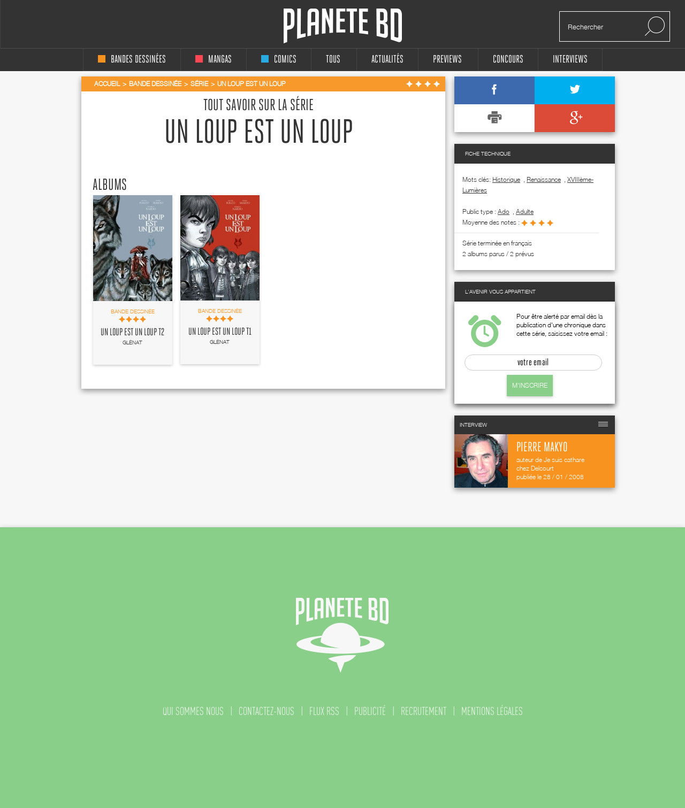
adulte (525, 211)
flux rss (324, 711)
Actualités (387, 59)
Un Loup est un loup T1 (220, 332)
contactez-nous (266, 711)
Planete (343, 26)
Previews (447, 59)
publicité (370, 711)
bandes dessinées (132, 59)
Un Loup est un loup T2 (132, 332)
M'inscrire (529, 385)
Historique (506, 179)
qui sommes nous (193, 711)
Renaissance (544, 179)
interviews (570, 59)
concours (508, 59)
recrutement (423, 711)
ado (503, 211)
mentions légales (492, 711)
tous (333, 59)
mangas (213, 59)
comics (278, 59)
